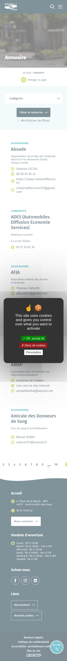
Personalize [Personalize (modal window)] (33, 352)
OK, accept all (33, 338)
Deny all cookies (34, 345)
